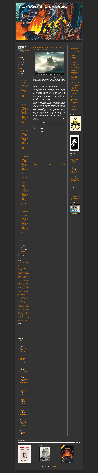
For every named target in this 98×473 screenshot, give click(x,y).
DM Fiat (21, 417)
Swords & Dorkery (24, 382)
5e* (25, 262)
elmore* (26, 280)
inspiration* (22, 294)
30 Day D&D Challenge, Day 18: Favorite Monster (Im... (24, 144)
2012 (21, 253)
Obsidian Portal (74, 93)
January (22, 251)
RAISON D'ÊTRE (26, 41)
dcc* (19, 274)
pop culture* (26, 306)
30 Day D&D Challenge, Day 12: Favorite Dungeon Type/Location (47, 48)
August (22, 238)
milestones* (26, 298)
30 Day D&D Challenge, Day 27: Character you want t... (24, 102)
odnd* (25, 302)
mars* (19, 297)
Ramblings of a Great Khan (23, 395)
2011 (21, 255)
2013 (21, 75)
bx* (19, 268)
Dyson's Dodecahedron (23, 344)
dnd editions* (21, 276)
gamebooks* (26, 287)
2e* (20, 262)
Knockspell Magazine (75, 84)
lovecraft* (27, 295)
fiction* (19, 282)
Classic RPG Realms (22, 411)
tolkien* (19, 320)
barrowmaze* (21, 266)
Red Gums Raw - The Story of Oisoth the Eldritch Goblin (75, 180)
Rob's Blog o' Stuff (24, 379)
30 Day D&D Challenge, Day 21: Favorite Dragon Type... (24, 128)
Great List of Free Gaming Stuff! (74, 58)
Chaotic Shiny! (74, 104)
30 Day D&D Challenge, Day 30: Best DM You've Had (24, 86)
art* (19, 265)
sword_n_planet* (21, 316)
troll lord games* (24, 320)
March (22, 247)
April (22, 245)
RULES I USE (35, 41)
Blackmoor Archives (75, 92)
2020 (21, 62)
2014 (21, 73)
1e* (19, 262)
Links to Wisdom (74, 47)
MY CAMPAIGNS (44, 41)
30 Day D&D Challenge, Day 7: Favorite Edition (24, 205)
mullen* (22, 301)
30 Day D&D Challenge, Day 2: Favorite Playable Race (24, 229)
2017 (21, 68)
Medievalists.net (23, 340)
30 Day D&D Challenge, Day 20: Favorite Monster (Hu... (24, 134)
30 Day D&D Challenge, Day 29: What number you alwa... (24, 91)
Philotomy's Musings (75, 48)
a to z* (27, 262)
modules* (20, 299)
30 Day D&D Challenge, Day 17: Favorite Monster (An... (24, 149)
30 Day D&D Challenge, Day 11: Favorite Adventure (24, 180)
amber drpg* (21, 263)
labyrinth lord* (21, 295)
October (22, 80)
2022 (21, 59)
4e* (23, 262)
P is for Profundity (74, 186)
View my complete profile (27, 50)
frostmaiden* (21, 284)
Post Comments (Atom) (44, 166)
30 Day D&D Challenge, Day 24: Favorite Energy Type (24, 118)
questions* (21, 308)
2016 (21, 70)
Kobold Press (73, 79)
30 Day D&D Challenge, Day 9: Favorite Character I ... (24, 195)
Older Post (63, 164)
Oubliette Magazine (75, 85)
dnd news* (26, 276)
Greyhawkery (23, 351)
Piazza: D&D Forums (75, 72)
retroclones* (20, 310)
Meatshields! (73, 106)
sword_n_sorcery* (21, 317)
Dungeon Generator (75, 97)
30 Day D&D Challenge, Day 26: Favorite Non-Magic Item (24, 108)
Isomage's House (74, 55)
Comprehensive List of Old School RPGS (75, 51)
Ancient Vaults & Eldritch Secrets (74, 53)
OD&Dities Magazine (75, 88)
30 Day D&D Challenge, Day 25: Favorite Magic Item (24, 113)
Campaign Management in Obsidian (74, 174)
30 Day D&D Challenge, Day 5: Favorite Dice (24, 214)
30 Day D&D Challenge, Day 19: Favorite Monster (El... (24, 139)
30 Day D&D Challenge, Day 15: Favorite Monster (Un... (24, 160)
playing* (20, 306)
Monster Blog (73, 62)
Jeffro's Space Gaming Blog (23, 422)
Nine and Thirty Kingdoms (23, 400)
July (22, 240)
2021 (21, 60)
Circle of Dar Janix (24, 428)
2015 (21, 71)
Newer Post (35, 164)
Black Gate (73, 165)
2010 (21, 257)
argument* (26, 263)
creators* (20, 273)
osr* (19, 304)
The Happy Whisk (24, 355)
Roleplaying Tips (74, 65)
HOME (18, 41)
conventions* (26, 272)
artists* (26, 265)
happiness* (26, 291)
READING (63, 41)
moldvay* (24, 299)
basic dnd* (26, 266)
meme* (38, 124)
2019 (21, 64)
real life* (27, 309)
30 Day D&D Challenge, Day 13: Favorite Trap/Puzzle (24, 170)
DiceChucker (23, 432)
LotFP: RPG (22, 406)
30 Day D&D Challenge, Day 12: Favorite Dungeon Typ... (24, 175)
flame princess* (25, 282)
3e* (22, 262)
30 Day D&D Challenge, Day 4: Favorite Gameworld (24, 219)
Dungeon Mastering (75, 69)
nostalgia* (20, 302)
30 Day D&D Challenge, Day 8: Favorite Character (24, 200)
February (23, 249)
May (22, 243)
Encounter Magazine (75, 90)
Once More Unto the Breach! (43, 6)
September (23, 82)
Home (49, 164)
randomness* (21, 309)
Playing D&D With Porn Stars (24, 359)
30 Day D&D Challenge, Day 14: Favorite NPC (24, 165)
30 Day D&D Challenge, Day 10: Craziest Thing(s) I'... (24, 186)
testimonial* (26, 318)
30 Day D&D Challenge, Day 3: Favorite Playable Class (24, 224)
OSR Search (73, 195)
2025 (21, 57)
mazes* (23, 297)
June (22, 242)
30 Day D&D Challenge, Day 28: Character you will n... (24, 97)
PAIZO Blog (22, 403)
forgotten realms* (23, 283)
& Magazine (73, 87)
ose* (28, 302)
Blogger (54, 466)
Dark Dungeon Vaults (75, 196)
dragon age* (26, 277)
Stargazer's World (24, 414)
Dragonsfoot (73, 70)
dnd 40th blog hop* (25, 274)
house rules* (26, 292)
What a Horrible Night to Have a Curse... (74, 157)
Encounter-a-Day (74, 108)
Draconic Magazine (75, 80)
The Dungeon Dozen (75, 64)
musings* (26, 301)
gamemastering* (21, 288)
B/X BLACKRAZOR (75, 185)
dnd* (19, 277)
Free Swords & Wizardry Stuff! (74, 77)
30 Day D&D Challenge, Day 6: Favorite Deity (25, 210)
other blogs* (25, 304)
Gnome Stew (74, 171)
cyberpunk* (26, 273)
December (23, 77)
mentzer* (20, 298)
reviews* (25, 310)
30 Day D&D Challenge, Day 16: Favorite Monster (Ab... (24, 154)
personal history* (23, 305)
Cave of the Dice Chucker (23, 391)
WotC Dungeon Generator (74, 103)
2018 (21, 66)
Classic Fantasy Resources (74, 110)
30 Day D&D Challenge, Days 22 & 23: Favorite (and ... (25, 123)
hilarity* (19, 292)
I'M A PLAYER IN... (54, 41)
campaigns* (26, 268)
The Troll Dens (74, 178)
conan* (22, 272)
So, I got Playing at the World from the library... (24, 190)
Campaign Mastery (75, 67)
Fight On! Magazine (75, 82)
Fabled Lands (23, 348)
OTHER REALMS (72, 41)
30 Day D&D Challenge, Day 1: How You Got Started (24, 234)
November (23, 78)
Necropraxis (22, 425)
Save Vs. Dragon (23, 371)
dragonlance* (21, 279)
